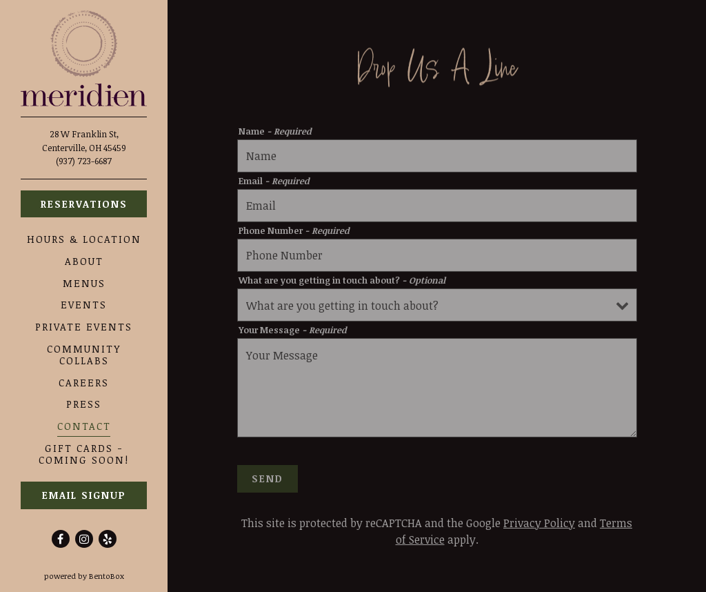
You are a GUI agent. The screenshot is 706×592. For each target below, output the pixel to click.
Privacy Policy (539, 525)
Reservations (84, 203)
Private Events (83, 326)
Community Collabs (84, 354)
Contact (84, 426)
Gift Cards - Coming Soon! (84, 454)
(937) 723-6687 (84, 161)
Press (83, 404)
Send (267, 480)
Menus (84, 283)
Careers (84, 382)
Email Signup (84, 495)
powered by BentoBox (106, 575)
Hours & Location (84, 239)
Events (84, 304)
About (84, 261)
